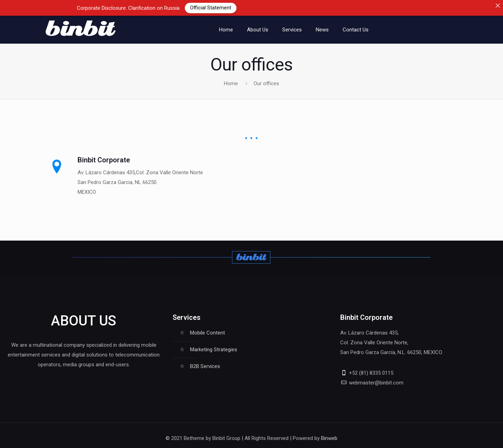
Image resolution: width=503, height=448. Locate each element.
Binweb (329, 434)
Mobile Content (207, 328)
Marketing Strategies (213, 345)
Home (231, 79)
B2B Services (205, 362)
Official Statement (210, 8)
